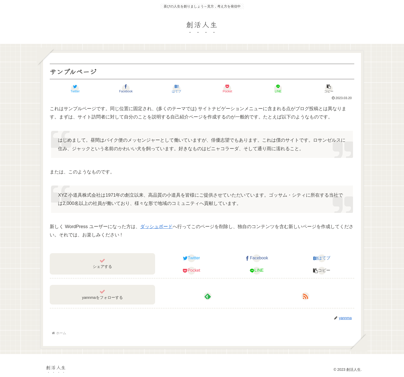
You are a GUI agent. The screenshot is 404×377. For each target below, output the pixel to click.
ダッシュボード (156, 226)
